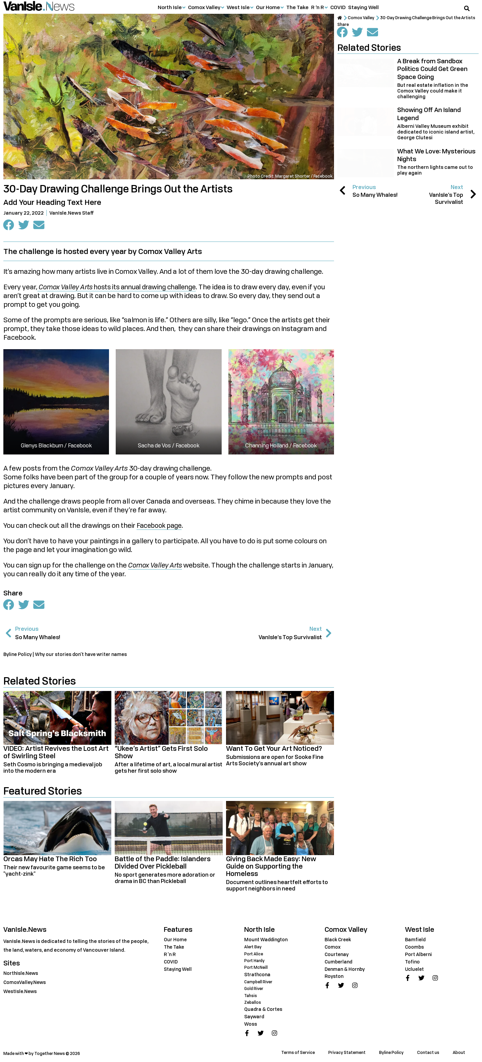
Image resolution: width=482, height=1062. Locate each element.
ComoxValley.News (25, 983)
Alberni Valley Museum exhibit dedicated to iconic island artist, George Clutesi (435, 132)
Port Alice (253, 954)
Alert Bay (253, 947)
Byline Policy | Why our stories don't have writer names (67, 655)
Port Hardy (255, 961)
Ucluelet (415, 969)
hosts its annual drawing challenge (121, 287)
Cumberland (339, 962)
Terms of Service (298, 1052)
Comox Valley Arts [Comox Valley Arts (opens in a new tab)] (156, 565)
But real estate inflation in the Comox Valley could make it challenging (432, 91)
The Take (297, 7)
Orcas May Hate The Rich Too (50, 859)
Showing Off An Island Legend (429, 113)
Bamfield (415, 940)
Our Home (268, 7)
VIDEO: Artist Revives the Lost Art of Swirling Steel (56, 752)
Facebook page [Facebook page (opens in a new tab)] (161, 526)
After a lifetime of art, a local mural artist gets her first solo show (168, 768)
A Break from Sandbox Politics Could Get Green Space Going (432, 69)
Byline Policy (391, 1052)
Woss (250, 1023)
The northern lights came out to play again (435, 170)
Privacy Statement (347, 1052)
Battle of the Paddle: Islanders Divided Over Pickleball (163, 863)
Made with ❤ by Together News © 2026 (41, 1053)
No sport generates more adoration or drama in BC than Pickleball (165, 878)
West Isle (238, 7)
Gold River (254, 988)
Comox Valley (204, 7)
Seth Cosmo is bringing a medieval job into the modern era (52, 768)
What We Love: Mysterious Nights (436, 155)
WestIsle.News (20, 992)
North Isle (170, 7)
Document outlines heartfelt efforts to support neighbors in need (277, 886)
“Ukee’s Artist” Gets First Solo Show (161, 752)
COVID (337, 7)
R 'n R (170, 955)
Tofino (412, 962)
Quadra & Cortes (264, 1008)
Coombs (414, 947)
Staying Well (363, 7)
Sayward (254, 1016)
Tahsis (250, 995)
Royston (334, 977)
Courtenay (337, 955)
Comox (333, 947)
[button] (467, 8)
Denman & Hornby (346, 969)
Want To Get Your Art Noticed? (274, 749)
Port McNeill (256, 968)
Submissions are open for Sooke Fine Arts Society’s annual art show (275, 761)
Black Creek (339, 940)
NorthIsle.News (21, 974)
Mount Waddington (267, 940)
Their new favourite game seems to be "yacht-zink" (54, 871)
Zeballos (252, 1002)
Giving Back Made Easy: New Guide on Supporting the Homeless (271, 867)
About (459, 1052)
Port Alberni (419, 955)
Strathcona (257, 974)
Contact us (428, 1052)
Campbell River (259, 982)
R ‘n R (317, 7)
